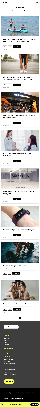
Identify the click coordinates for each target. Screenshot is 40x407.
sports (10, 84)
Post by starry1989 (17, 46)
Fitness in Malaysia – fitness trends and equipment (17, 267)
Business (6, 351)
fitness (5, 46)
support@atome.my (9, 369)
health (10, 46)
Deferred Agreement (9, 363)
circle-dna (5, 161)
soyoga (10, 199)
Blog (5, 340)
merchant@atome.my (10, 374)
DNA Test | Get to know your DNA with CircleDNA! (17, 155)
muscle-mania (10, 309)
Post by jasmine (16, 122)
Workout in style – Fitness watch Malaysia (18, 230)
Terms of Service (8, 359)
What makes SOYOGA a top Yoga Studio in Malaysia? (18, 193)
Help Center (7, 344)
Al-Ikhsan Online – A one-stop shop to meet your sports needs (19, 116)
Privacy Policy (7, 361)
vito (9, 273)
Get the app (9, 381)
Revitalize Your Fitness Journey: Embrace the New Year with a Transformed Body (19, 40)
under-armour (10, 122)
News (5, 342)
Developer (6, 353)
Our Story (6, 338)
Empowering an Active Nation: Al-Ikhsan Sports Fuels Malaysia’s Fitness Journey (17, 78)
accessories (10, 235)
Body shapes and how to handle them (17, 304)
